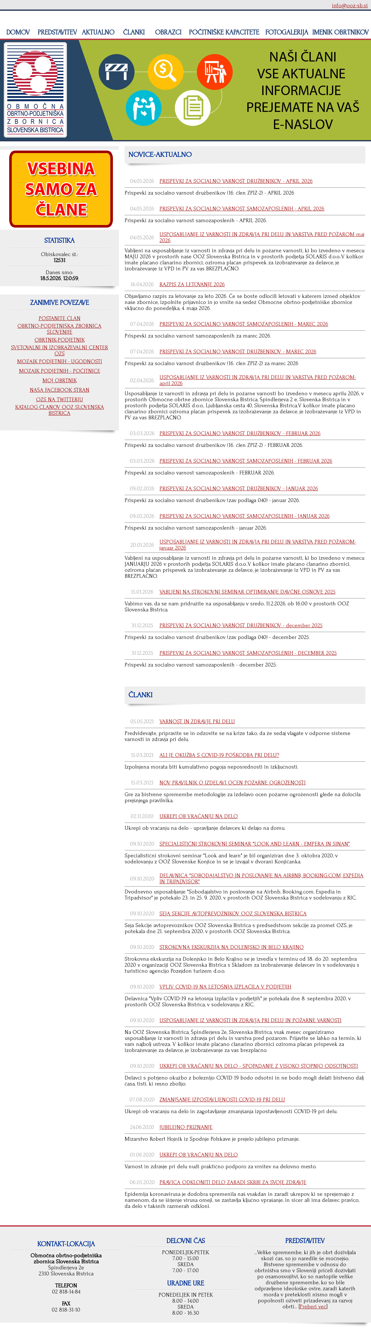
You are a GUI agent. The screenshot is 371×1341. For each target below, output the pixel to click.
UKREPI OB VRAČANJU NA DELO (198, 816)
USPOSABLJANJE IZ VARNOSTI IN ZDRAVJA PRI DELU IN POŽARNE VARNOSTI (250, 1020)
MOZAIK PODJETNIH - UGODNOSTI (59, 361)
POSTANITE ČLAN (60, 318)
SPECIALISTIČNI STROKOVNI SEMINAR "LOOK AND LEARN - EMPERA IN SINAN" (254, 844)
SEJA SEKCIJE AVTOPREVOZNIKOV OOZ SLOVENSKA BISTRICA (233, 914)
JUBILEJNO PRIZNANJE (185, 1127)
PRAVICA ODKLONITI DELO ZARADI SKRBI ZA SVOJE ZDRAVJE (232, 1182)
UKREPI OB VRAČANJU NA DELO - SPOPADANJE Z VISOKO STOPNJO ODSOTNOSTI (258, 1066)
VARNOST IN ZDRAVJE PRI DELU (197, 722)
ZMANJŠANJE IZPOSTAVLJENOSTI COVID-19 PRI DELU (222, 1100)
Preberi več (313, 1307)
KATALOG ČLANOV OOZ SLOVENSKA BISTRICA (59, 410)
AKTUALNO (97, 32)
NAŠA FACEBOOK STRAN (59, 390)
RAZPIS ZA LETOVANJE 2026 (192, 284)
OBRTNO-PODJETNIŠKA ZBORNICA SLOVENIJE (59, 329)
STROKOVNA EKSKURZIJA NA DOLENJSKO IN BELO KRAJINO (231, 947)
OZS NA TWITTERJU (59, 399)
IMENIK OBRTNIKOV (340, 32)
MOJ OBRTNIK (59, 380)
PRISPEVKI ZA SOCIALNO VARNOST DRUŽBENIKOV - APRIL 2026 (236, 181)
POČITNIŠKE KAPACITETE (223, 32)
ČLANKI (133, 32)
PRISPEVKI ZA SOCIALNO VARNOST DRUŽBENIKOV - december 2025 (240, 625)
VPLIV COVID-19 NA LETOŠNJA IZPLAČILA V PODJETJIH (225, 987)
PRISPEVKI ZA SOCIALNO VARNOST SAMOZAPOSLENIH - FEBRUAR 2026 (245, 461)
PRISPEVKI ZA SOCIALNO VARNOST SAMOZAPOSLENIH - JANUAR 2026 (244, 516)
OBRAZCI (167, 32)
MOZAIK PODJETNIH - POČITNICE (59, 371)
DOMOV (17, 32)
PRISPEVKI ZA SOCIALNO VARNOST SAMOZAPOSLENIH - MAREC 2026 (243, 324)
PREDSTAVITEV (56, 32)
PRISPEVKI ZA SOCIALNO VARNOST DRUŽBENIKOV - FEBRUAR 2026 (240, 433)
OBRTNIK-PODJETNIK (60, 340)
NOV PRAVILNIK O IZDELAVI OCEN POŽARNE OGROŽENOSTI (232, 783)
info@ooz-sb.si (350, 6)
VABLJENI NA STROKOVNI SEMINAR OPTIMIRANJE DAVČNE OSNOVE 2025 (247, 592)
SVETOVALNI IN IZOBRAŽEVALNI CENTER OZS (59, 351)
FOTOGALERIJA (286, 32)
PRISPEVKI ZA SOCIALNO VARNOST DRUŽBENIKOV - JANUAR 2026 (238, 489)
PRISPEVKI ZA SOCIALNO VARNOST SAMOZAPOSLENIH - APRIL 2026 (241, 209)
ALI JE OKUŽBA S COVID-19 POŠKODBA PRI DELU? (219, 755)
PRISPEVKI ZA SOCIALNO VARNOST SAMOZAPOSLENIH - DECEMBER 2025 (248, 653)
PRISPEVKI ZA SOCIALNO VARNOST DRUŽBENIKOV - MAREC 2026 (237, 352)
